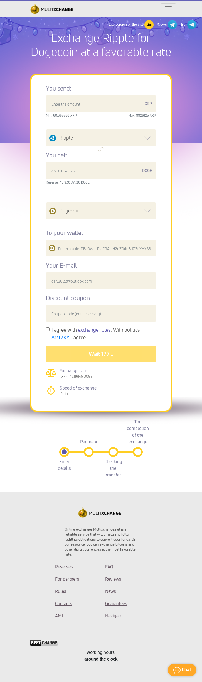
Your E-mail (61, 265)
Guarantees (116, 603)
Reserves (64, 567)
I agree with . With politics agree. (95, 333)
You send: (58, 88)
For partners (67, 579)
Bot (188, 24)
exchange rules (94, 329)
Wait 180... (101, 354)
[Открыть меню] (168, 8)
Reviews (113, 579)
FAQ (109, 567)
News (167, 24)
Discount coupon (68, 298)
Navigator (114, 616)
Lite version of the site (131, 24)
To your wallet (64, 233)
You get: (56, 155)
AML (59, 616)
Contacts (63, 603)
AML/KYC (61, 337)
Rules (60, 591)
